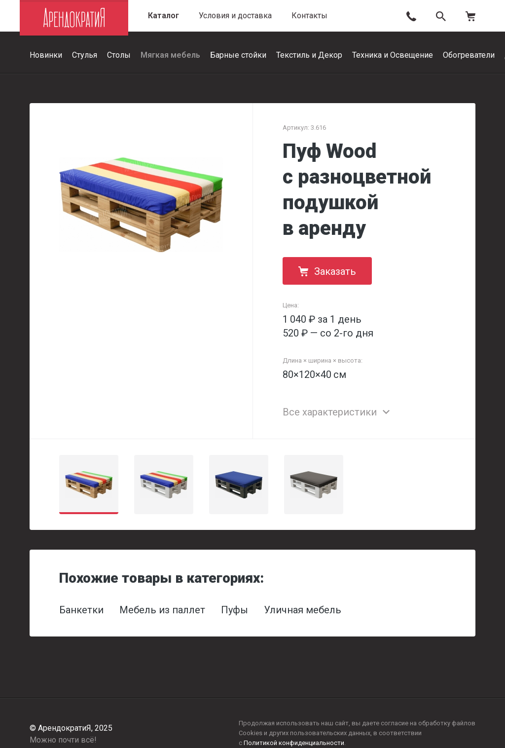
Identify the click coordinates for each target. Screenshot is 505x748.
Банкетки (81, 610)
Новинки (46, 55)
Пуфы (234, 610)
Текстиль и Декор (309, 55)
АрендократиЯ (74, 18)
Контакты (309, 15)
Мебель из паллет (162, 610)
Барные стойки (238, 55)
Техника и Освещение (392, 55)
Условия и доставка (235, 15)
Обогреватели (469, 55)
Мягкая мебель (170, 55)
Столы (119, 55)
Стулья (84, 55)
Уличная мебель (302, 610)
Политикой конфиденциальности (294, 743)
